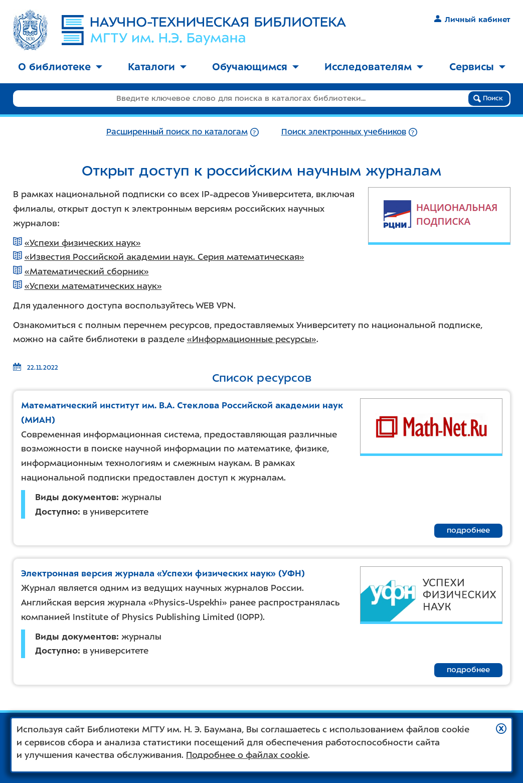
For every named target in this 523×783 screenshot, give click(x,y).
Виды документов (75, 497)
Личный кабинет (472, 20)
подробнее (468, 530)
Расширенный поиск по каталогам (177, 131)
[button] (501, 728)
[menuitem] (60, 67)
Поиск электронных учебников (343, 131)
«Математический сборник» (87, 271)
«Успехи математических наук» (93, 285)
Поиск (488, 98)
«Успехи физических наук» (83, 242)
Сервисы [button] (477, 66)
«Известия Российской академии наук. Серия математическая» (164, 256)
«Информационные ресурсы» (251, 339)
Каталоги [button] (157, 66)
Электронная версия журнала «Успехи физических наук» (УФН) (163, 573)
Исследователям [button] (373, 66)
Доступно (56, 511)
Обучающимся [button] (255, 66)
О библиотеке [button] (60, 66)
